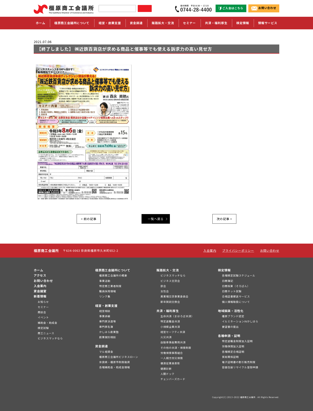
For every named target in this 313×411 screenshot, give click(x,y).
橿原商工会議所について (112, 270)
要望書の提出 (230, 327)
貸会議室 (40, 291)
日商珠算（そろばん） (236, 286)
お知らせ (43, 302)
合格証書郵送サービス (236, 296)
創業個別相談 (107, 337)
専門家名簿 (106, 327)
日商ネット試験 (232, 291)
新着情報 (40, 296)
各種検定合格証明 (233, 352)
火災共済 (166, 337)
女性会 (164, 291)
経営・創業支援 (106, 305)
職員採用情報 (107, 291)
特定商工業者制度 (110, 286)
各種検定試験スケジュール (238, 275)
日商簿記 (227, 281)
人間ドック (167, 374)
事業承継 (104, 316)
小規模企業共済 (170, 327)
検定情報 (224, 270)
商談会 (42, 312)
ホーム (40, 23)
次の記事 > (224, 219)
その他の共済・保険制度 (175, 348)
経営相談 (104, 311)
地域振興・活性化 (231, 311)
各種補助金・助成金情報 (114, 367)
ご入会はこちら (231, 8)
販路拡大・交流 (167, 270)
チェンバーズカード (172, 379)
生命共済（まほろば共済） (177, 316)
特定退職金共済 (170, 321)
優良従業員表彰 (170, 363)
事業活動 (104, 281)
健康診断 (166, 368)
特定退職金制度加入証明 (237, 341)
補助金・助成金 (47, 323)
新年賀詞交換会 (170, 302)
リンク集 (104, 296)
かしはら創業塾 (109, 332)
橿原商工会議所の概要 (113, 275)
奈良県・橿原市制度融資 (114, 362)
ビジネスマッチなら (50, 338)
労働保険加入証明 (233, 346)
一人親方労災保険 (171, 358)
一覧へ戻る (156, 219)
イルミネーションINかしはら (240, 321)
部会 (163, 286)
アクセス (40, 275)
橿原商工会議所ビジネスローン (118, 357)
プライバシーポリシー (238, 250)
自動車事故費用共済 (173, 342)
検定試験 (43, 328)
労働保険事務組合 (171, 353)
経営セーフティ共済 (172, 332)
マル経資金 (106, 352)
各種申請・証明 (229, 336)
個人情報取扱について (236, 302)
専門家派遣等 (107, 321)
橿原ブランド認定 (233, 316)
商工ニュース (46, 333)
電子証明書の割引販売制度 (239, 362)
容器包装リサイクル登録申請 (240, 367)
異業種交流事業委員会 (174, 296)
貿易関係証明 (230, 357)
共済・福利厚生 (167, 311)
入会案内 (209, 250)
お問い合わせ (263, 8)
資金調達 (101, 346)
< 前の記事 (88, 219)
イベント (43, 317)
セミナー (189, 23)
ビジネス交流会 (170, 281)
